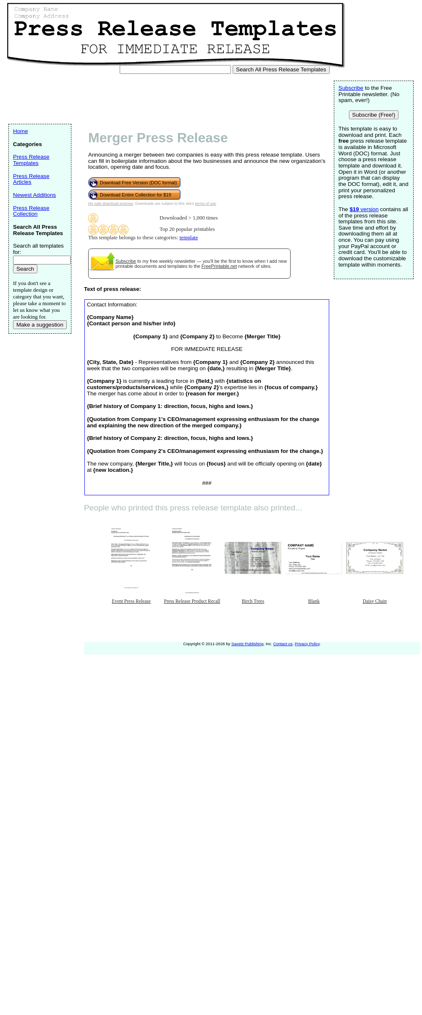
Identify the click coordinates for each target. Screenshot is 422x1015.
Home (20, 131)
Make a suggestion (39, 325)
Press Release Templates (31, 160)
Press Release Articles (31, 179)
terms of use (205, 203)
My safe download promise (110, 203)
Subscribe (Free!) (374, 115)
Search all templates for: (38, 249)
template (189, 238)
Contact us (283, 643)
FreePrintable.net (219, 266)
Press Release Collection (31, 211)
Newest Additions (34, 195)
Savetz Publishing (247, 643)
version (364, 209)
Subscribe (125, 261)
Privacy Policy (307, 643)
